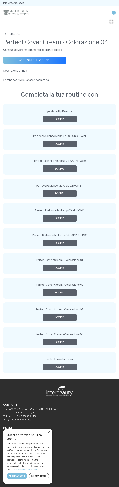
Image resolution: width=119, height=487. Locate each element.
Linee (6, 436)
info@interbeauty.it (13, 2)
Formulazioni (10, 440)
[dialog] (27, 456)
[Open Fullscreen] (111, 21)
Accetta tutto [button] (17, 476)
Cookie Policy (11, 451)
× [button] (48, 432)
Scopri (59, 119)
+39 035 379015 (25, 416)
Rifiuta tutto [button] (39, 476)
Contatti (8, 443)
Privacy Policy (11, 447)
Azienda (8, 432)
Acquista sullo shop (34, 60)
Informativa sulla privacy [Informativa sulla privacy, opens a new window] (25, 469)
